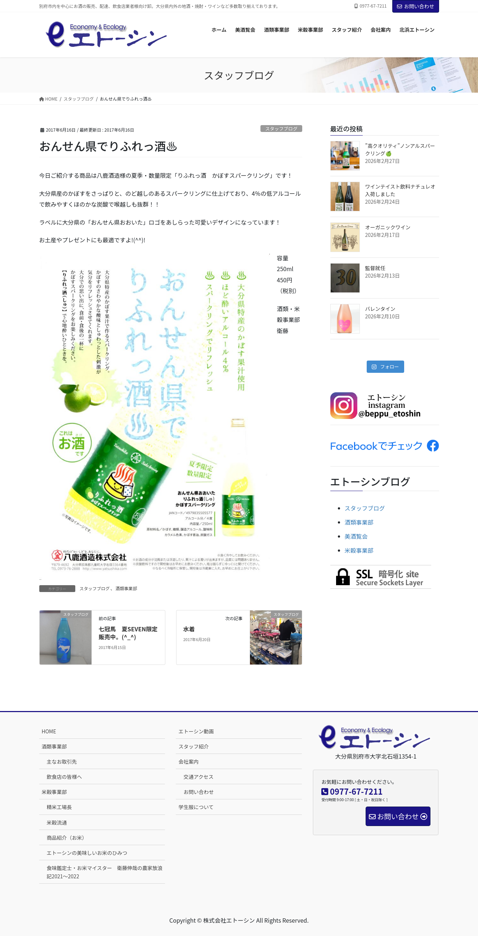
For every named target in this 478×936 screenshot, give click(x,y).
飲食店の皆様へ (64, 776)
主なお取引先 (62, 761)
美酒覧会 (356, 536)
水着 (189, 628)
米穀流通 (57, 822)
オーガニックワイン (388, 227)
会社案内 (188, 761)
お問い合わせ (415, 6)
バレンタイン (380, 308)
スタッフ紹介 (193, 746)
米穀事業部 (359, 550)
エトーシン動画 (196, 731)
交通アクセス (198, 776)
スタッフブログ (281, 128)
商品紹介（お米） (67, 837)
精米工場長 (59, 807)
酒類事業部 (126, 588)
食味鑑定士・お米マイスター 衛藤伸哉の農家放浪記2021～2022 (105, 872)
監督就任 (375, 267)
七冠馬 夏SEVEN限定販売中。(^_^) (128, 632)
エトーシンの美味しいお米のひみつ (87, 852)
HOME (49, 731)
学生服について (196, 807)
